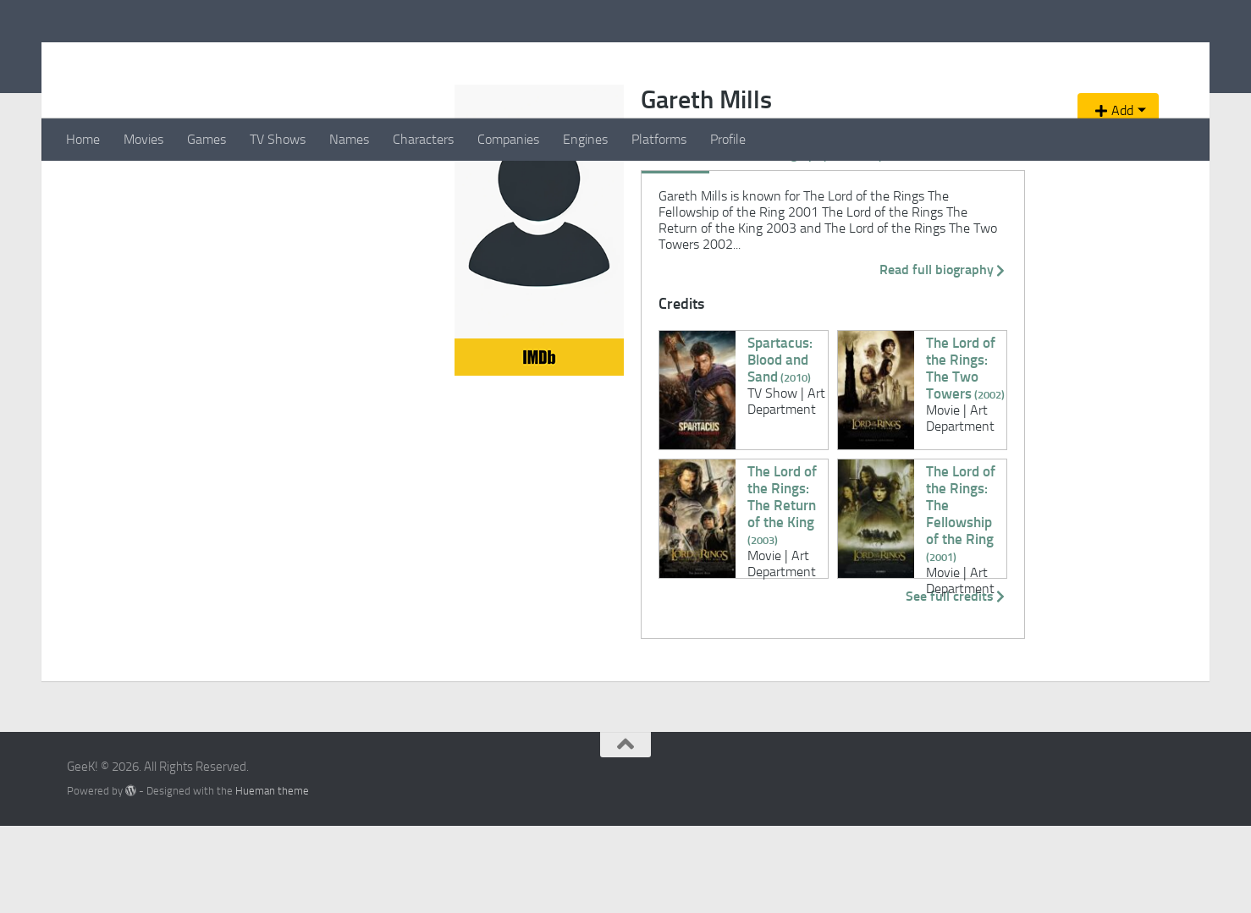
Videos (547, 273)
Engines (585, 139)
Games (206, 139)
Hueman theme (272, 877)
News (598, 273)
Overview (304, 273)
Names (349, 139)
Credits (366, 273)
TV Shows (278, 139)
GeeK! (109, 58)
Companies (508, 139)
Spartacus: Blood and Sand (475, 429)
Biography (429, 273)
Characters (423, 139)
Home (83, 139)
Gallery (493, 273)
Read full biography (869, 356)
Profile (728, 139)
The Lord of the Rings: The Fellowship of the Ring (788, 566)
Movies (143, 139)
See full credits (882, 682)
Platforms (658, 139)
